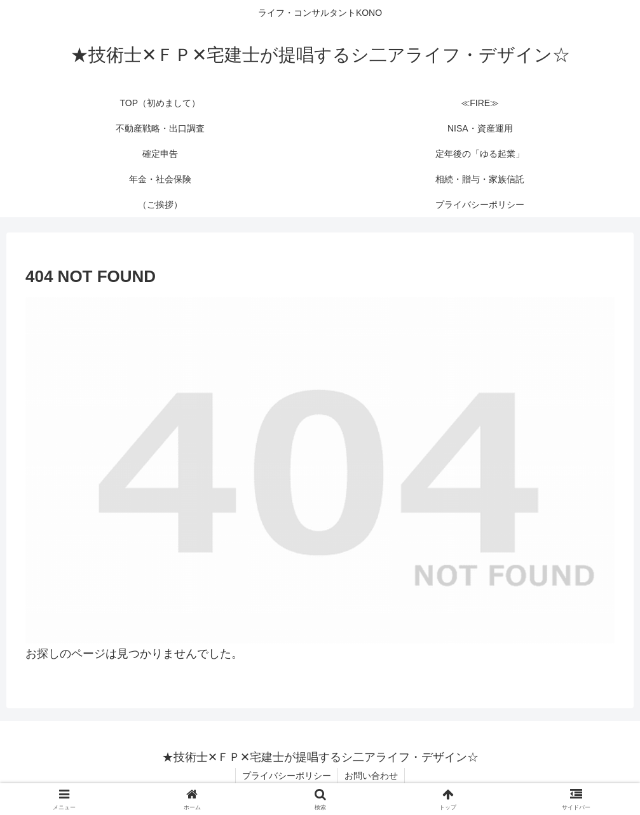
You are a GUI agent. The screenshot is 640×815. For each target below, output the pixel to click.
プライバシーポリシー (286, 776)
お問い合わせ (371, 776)
